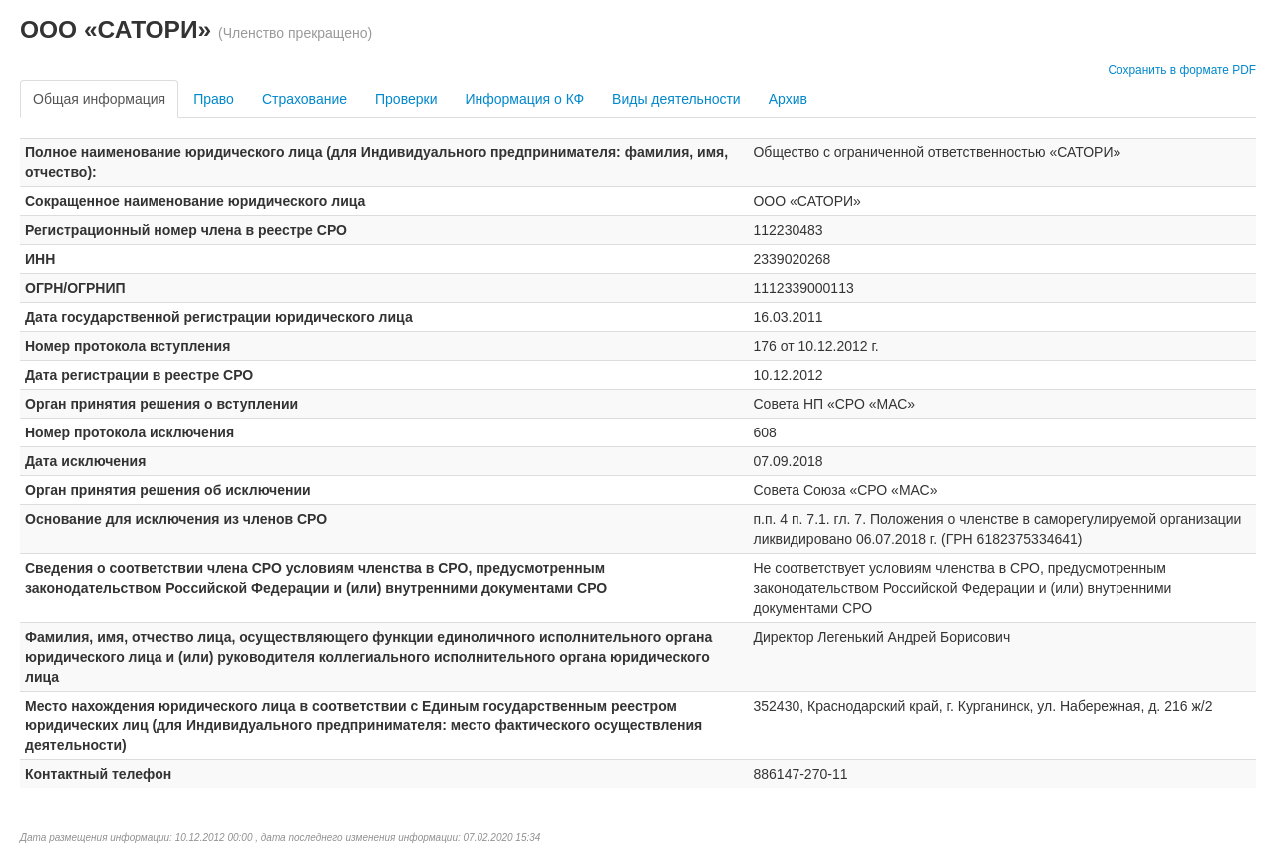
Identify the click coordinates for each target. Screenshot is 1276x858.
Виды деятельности (676, 99)
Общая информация (99, 99)
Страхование (304, 99)
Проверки (406, 99)
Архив (788, 99)
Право (213, 99)
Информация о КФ (524, 99)
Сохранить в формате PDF (1182, 70)
